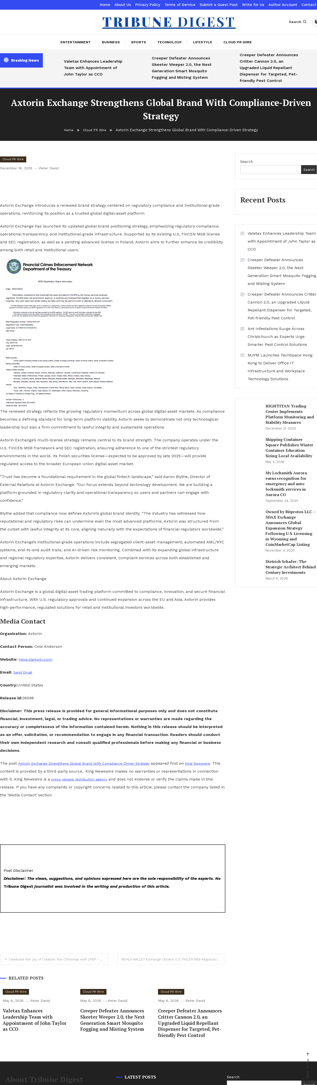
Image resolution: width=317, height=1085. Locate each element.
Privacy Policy (147, 4)
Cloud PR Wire (237, 42)
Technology (169, 42)
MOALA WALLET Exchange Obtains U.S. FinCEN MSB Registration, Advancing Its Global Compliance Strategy (174, 959)
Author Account (282, 4)
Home (105, 4)
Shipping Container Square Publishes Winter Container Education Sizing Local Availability (289, 447)
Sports (138, 42)
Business (111, 42)
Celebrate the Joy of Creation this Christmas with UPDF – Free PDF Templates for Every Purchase (59, 959)
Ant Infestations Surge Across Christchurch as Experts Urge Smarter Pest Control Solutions (277, 336)
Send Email (24, 672)
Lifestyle (202, 42)
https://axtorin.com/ (37, 659)
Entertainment (75, 42)
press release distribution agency (110, 779)
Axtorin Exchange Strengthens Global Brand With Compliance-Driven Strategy (92, 763)
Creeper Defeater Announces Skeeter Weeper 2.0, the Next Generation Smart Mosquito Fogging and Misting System (182, 68)
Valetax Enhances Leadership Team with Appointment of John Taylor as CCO (93, 67)
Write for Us (253, 4)
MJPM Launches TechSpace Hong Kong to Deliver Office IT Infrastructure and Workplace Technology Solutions (280, 367)
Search (298, 22)
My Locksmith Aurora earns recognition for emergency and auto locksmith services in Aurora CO (286, 483)
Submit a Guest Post (219, 4)
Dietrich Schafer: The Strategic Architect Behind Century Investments (290, 567)
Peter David (53, 168)
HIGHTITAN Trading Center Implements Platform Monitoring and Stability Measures (289, 414)
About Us (122, 4)
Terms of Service (179, 4)
